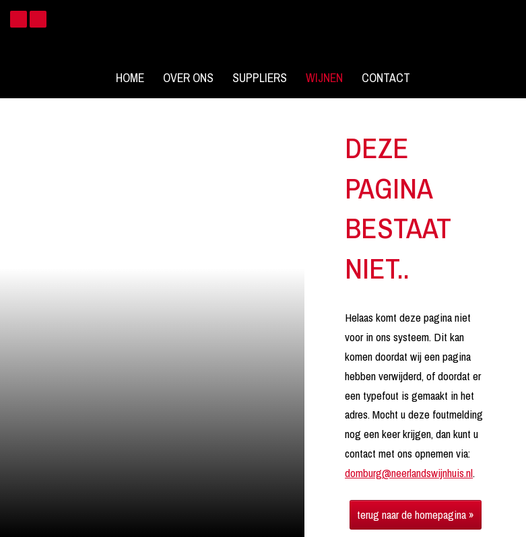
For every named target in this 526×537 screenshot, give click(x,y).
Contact (386, 78)
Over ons (188, 78)
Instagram (38, 19)
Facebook (18, 19)
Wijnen (324, 78)
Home (130, 78)
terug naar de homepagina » (415, 514)
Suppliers (259, 78)
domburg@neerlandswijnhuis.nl (409, 472)
